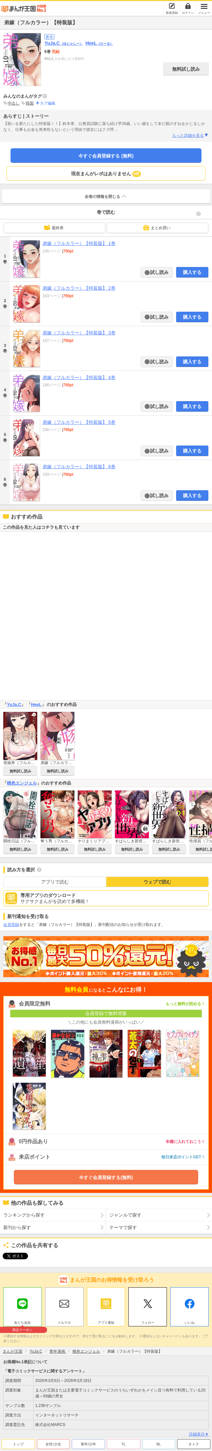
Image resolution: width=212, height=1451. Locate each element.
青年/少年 (88, 1442)
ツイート (12, 1256)
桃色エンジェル (22, 783)
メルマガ (64, 1321)
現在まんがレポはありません (106, 174)
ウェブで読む (157, 881)
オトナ (193, 1442)
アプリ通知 (106, 1321)
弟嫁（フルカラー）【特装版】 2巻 (79, 288)
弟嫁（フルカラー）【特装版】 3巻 (79, 332)
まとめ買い (157, 227)
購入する (192, 272)
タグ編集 (48, 103)
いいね (190, 1321)
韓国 (30, 103)
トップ (18, 1442)
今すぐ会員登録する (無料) (105, 155)
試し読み (159, 272)
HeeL (99, 43)
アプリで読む (55, 881)
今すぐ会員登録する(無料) (106, 1177)
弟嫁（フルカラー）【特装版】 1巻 (79, 243)
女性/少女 (53, 1442)
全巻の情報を (106, 196)
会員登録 (11, 924)
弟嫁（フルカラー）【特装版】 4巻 (79, 377)
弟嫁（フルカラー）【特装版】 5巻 (79, 422)
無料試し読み (186, 69)
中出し (13, 103)
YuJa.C (63, 43)
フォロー (147, 1321)
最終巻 (54, 227)
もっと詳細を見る (190, 135)
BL (158, 1442)
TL (123, 1442)
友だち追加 (22, 1321)
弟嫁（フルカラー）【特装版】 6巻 (79, 466)
